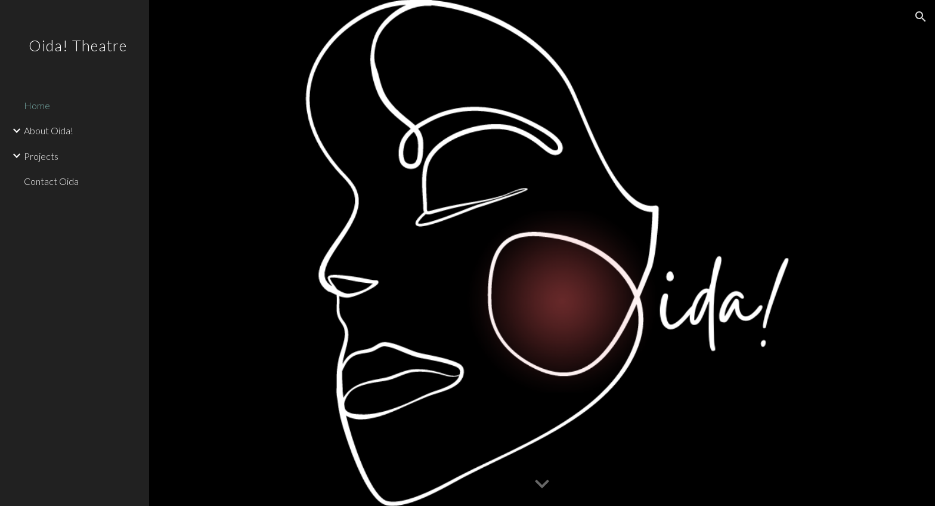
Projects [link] (41, 156)
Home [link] (37, 105)
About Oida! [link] (48, 130)
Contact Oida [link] (51, 181)
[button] (920, 16)
